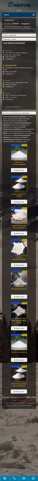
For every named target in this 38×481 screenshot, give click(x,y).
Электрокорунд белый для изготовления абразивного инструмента (19, 385)
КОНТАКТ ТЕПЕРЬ (12, 107)
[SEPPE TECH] (20, 4)
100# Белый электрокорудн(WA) (19, 163)
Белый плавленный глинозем (19, 195)
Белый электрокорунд (19, 352)
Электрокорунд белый (19, 289)
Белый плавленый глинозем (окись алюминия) (19, 227)
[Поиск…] (17, 31)
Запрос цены (19, 170)
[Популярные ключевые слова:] (34, 31)
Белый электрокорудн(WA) (19, 258)
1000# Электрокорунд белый (19, 321)
